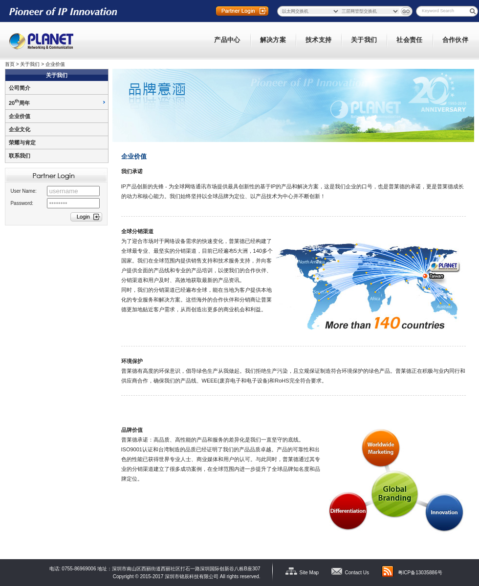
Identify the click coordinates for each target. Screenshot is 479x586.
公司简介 (19, 88)
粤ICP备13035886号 (420, 572)
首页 (10, 64)
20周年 (19, 103)
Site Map (309, 572)
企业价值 (55, 64)
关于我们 (30, 64)
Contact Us (357, 572)
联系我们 (19, 156)
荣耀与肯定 (22, 142)
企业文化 (19, 129)
